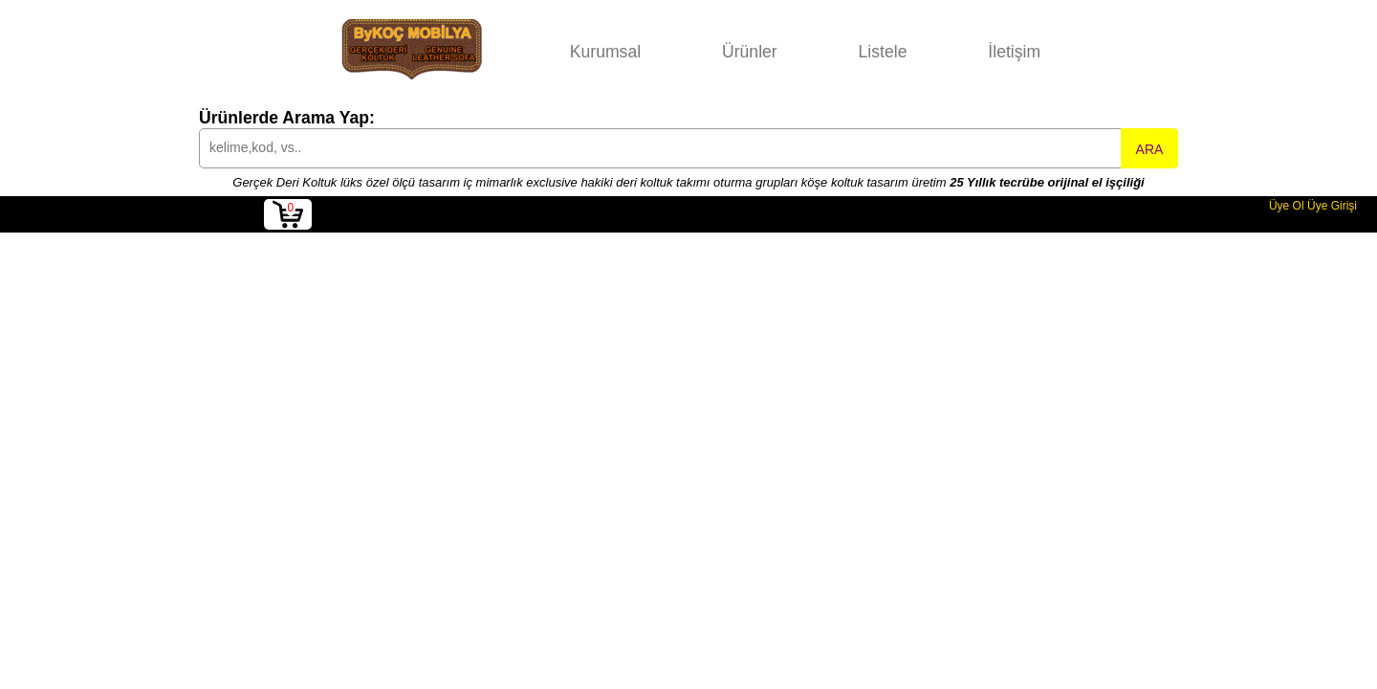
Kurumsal (605, 51)
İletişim (1014, 51)
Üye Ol (1286, 205)
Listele (883, 51)
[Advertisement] (688, 376)
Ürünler (749, 51)
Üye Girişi (1332, 205)
